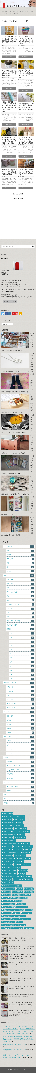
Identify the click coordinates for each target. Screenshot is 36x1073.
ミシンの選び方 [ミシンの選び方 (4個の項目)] (9, 922)
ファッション (20, 708)
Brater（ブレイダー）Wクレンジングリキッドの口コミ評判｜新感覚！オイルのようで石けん (26, 73)
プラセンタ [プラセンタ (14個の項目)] (20, 837)
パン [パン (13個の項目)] (17, 846)
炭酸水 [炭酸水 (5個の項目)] (17, 913)
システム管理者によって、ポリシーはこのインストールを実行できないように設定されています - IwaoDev (19, 1031)
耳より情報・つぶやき (20, 621)
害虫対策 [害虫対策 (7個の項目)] (29, 892)
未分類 (19, 803)
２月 (21, 638)
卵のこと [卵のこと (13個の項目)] (7, 846)
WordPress (20, 778)
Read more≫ (9, 57)
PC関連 (19, 757)
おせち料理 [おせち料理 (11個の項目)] (8, 855)
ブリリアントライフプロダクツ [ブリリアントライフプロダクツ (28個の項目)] (14, 816)
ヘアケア (20, 695)
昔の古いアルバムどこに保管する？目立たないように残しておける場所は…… (21, 948)
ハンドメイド (19, 546)
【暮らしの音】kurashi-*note (20, 1070)
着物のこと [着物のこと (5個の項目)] (8, 910)
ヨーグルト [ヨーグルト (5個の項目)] (23, 907)
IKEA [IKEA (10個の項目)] (22, 874)
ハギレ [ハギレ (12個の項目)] (28, 849)
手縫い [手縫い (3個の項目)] (6, 928)
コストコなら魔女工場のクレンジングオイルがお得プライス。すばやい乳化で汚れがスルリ (9, 40)
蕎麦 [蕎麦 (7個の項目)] (25, 898)
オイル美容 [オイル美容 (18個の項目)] (8, 828)
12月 (21, 679)
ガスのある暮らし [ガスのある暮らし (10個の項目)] (10, 874)
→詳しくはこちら (10, 301)
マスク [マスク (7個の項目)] (6, 898)
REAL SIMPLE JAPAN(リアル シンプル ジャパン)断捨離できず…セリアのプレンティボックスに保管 (22, 956)
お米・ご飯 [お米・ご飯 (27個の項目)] (19, 819)
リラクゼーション (20, 704)
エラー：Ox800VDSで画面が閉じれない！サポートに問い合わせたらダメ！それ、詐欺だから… (21, 1013)
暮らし (19, 575)
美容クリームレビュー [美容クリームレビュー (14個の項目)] (11, 843)
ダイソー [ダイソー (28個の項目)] (7, 819)
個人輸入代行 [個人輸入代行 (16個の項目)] (21, 828)
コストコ (19, 712)
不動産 (20, 791)
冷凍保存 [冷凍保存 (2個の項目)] (29, 928)
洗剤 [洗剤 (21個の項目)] (20, 822)
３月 (21, 642)
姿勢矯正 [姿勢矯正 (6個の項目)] (18, 901)
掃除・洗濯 (20, 584)
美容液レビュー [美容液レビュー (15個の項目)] (9, 834)
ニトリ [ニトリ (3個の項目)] (22, 925)
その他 (20, 733)
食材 (20, 745)
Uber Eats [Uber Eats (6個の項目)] (7, 901)
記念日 (20, 629)
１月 (21, 633)
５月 (21, 650)
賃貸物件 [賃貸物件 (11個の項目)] (26, 852)
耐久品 (20, 728)
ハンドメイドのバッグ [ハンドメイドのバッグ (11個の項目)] (11, 852)
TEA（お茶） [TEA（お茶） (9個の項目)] (8, 883)
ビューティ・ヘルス (19, 683)
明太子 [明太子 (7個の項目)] (17, 895)
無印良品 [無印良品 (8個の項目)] (29, 889)
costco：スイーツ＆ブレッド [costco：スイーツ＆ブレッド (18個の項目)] (13, 825)
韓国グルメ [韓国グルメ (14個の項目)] (8, 837)
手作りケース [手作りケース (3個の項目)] (17, 928)
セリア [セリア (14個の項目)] (25, 843)
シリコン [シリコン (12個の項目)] (17, 849)
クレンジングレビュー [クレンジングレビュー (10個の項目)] (11, 877)
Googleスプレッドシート (20, 770)
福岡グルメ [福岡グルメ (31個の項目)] (8, 813)
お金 (20, 613)
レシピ (20, 741)
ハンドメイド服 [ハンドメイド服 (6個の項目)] (9, 904)
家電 (20, 588)
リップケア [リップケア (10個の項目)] (8, 864)
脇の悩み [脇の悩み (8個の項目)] (7, 892)
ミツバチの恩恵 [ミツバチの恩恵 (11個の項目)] (9, 858)
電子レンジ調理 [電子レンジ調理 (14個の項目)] (9, 840)
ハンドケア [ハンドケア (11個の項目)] (20, 855)
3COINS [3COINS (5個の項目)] (7, 913)
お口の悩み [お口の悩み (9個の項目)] (19, 880)
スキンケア (20, 687)
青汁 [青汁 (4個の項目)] (20, 922)
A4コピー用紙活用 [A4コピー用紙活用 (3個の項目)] (10, 925)
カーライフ (20, 609)
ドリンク (20, 753)
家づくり (19, 782)
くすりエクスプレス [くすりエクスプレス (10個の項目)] (23, 864)
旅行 (19, 799)
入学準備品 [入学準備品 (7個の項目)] (18, 892)
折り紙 (20, 571)
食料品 (20, 720)
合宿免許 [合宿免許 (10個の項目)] (24, 870)
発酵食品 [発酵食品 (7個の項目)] (26, 895)
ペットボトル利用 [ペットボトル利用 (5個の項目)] (10, 907)
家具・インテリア (20, 592)
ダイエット (20, 699)
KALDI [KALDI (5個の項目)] (30, 910)
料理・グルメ (19, 737)
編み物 (20, 555)
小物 (20, 551)
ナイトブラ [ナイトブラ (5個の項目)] (27, 913)
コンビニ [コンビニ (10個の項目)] (7, 880)
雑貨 (20, 596)
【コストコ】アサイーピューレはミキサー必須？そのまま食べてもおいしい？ (21, 1005)
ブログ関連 (20, 774)
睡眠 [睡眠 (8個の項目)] (20, 889)
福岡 (19, 795)
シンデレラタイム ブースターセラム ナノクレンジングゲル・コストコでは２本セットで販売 (26, 40)
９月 (21, 666)
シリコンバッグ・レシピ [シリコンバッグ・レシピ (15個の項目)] (20, 831)
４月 (21, 646)
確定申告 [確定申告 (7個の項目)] (16, 898)
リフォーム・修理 (20, 787)
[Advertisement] (18, 217)
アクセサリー (20, 559)
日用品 (20, 724)
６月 (21, 654)
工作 (20, 567)
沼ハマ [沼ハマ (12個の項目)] (7, 849)
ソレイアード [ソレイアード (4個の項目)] (20, 916)
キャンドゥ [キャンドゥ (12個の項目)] (28, 846)
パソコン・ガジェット (20, 766)
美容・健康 (20, 716)
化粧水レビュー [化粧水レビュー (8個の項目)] (9, 889)
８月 (21, 662)
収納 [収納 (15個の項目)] (21, 834)
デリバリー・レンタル (20, 604)
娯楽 (20, 617)
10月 (21, 670)
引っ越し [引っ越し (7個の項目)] (7, 895)
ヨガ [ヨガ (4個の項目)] (15, 919)
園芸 (20, 600)
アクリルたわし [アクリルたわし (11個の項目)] (24, 858)
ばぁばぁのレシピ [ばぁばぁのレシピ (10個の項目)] (10, 870)
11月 (21, 675)
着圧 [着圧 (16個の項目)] (6, 831)
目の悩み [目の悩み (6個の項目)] (21, 904)
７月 (21, 658)
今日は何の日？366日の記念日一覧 (14, 1044)
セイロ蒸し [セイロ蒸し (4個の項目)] (8, 916)
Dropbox (20, 762)
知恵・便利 (20, 580)
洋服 (20, 563)
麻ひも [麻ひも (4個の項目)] (6, 919)
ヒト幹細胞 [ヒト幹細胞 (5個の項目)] (19, 910)
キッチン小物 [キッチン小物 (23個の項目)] (9, 822)
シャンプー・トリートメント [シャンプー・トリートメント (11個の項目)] (13, 861)
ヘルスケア (20, 691)
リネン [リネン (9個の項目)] (29, 880)
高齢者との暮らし (20, 625)
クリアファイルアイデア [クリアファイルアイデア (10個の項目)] (12, 867)
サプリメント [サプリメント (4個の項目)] (25, 919)
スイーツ (20, 749)
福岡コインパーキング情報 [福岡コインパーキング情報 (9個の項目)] (12, 886)
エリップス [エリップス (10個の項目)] (27, 877)
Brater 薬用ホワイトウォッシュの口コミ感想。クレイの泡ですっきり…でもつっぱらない (26, 107)
